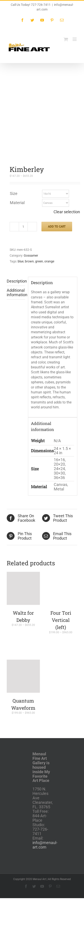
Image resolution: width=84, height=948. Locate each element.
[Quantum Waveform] (23, 610)
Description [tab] (16, 215)
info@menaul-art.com (44, 778)
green (39, 195)
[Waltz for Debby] (23, 522)
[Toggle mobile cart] (66, 39)
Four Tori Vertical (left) (60, 554)
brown (29, 195)
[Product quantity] (23, 160)
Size (13, 127)
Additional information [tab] (16, 226)
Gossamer (31, 190)
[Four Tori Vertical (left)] (61, 522)
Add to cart (57, 160)
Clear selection (67, 146)
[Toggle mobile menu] (75, 39)
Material (17, 136)
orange (49, 195)
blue (21, 195)
